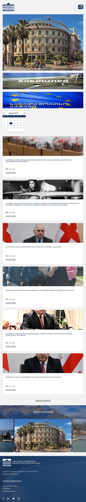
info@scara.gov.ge (9, 491)
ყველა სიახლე (43, 401)
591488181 (7, 489)
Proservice (14, 474)
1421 (15, 486)
